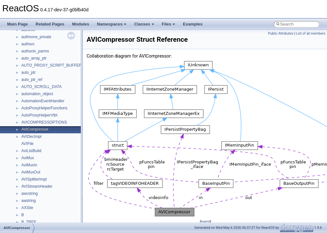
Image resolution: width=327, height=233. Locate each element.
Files (168, 24)
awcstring (29, 193)
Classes (144, 24)
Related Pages (50, 24)
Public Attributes (280, 33)
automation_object (37, 94)
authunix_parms (35, 51)
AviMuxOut (30, 172)
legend (205, 221)
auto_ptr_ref (31, 79)
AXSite (27, 207)
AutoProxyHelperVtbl (39, 115)
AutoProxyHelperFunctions (44, 108)
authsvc (28, 44)
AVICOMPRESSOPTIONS (44, 122)
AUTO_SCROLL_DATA (41, 86)
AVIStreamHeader (37, 186)
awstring (28, 200)
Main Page (17, 24)
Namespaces (112, 24)
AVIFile (27, 143)
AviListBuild (31, 151)
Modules (80, 24)
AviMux (27, 158)
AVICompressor (34, 129)
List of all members (310, 33)
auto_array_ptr (34, 58)
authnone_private (36, 37)
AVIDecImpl (31, 136)
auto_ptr (28, 72)
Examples (193, 24)
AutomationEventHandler (42, 101)
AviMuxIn (29, 165)
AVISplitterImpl (34, 179)
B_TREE (29, 222)
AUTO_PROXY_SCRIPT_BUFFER (51, 65)
